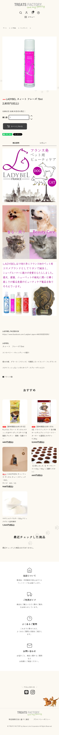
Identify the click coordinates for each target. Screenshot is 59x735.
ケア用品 (13, 28)
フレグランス (23, 28)
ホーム (5, 28)
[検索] (20, 12)
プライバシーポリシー (41, 719)
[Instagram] (33, 692)
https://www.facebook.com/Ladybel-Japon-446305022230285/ (26, 334)
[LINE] (26, 692)
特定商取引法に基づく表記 (19, 719)
